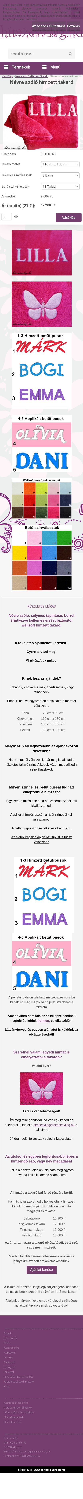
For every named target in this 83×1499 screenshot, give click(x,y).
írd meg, (44, 1020)
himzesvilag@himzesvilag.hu (54, 1125)
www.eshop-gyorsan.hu (49, 1469)
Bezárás (73, 26)
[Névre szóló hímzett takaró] (41, 96)
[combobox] (60, 164)
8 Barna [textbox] (48, 175)
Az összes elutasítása (49, 26)
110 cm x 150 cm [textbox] (55, 164)
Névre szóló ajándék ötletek (31, 76)
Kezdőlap (7, 76)
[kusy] (6, 216)
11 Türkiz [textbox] (49, 187)
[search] (70, 54)
